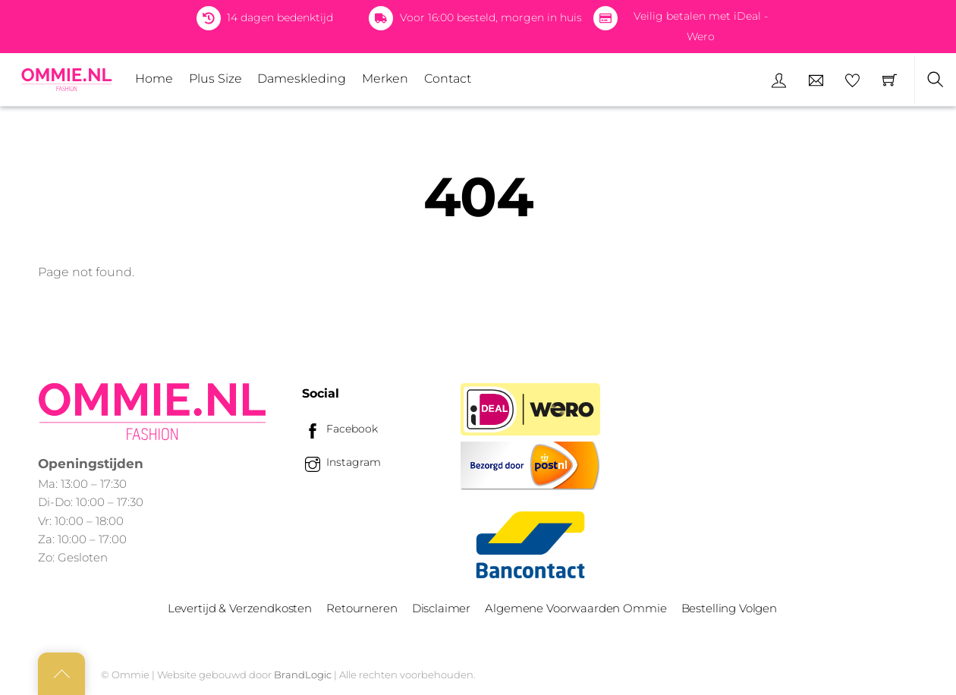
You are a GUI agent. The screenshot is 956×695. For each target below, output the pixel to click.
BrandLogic (303, 674)
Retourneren (361, 608)
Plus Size (215, 78)
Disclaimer (441, 608)
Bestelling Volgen (729, 608)
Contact (447, 78)
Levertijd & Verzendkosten (240, 608)
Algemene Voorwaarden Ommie (575, 608)
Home (154, 78)
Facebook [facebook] (340, 429)
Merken (385, 78)
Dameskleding (301, 78)
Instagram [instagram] (341, 462)
